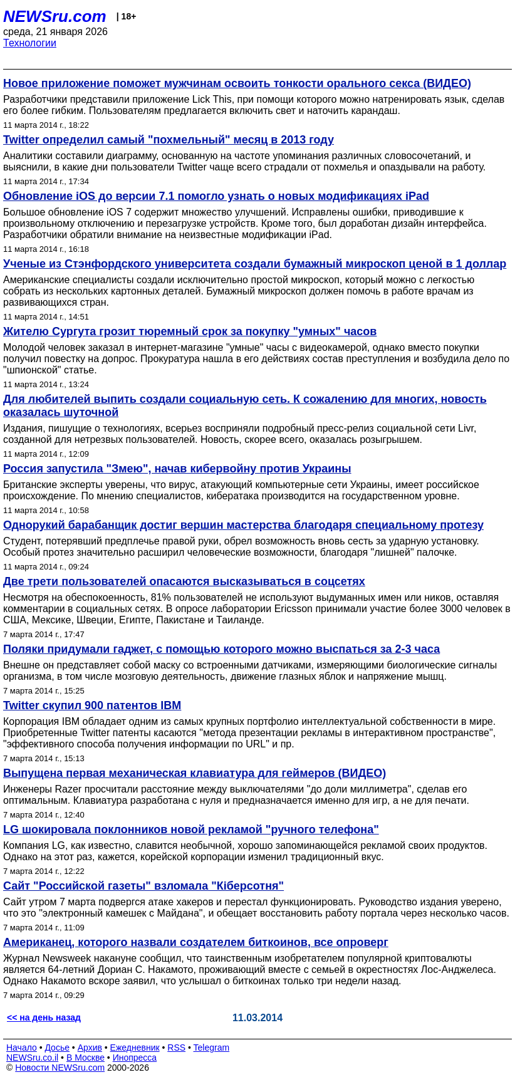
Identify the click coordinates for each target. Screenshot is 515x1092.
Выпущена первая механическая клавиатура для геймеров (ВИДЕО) (194, 773)
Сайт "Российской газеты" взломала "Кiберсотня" (143, 886)
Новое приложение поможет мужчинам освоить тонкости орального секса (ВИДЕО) (237, 83)
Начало (21, 1048)
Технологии (29, 43)
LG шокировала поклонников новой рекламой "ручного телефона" (191, 829)
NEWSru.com (55, 16)
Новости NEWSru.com (60, 1068)
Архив (90, 1048)
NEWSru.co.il (32, 1058)
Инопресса (135, 1058)
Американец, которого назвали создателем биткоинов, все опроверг (195, 942)
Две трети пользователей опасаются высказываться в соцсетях (184, 581)
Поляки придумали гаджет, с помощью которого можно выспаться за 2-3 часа (221, 649)
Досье (57, 1048)
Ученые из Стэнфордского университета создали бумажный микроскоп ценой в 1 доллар (254, 263)
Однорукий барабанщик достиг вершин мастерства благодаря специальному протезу (243, 525)
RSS (176, 1048)
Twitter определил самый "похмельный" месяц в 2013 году (168, 139)
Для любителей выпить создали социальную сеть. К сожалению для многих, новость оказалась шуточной (245, 406)
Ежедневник (135, 1048)
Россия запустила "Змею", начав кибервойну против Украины (177, 468)
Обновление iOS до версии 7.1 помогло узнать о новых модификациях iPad (216, 196)
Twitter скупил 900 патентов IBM (92, 705)
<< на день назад (44, 1017)
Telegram (212, 1048)
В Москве (85, 1058)
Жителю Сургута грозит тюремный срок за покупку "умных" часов (190, 331)
